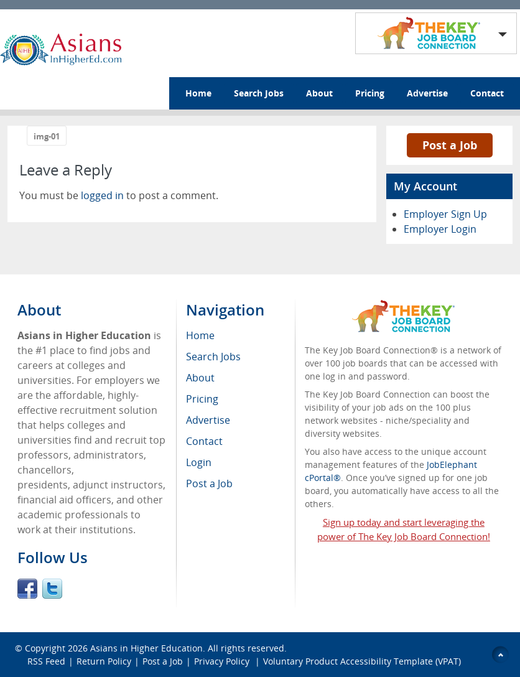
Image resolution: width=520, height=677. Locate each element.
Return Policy (104, 661)
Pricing (369, 93)
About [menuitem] (200, 378)
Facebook (27, 589)
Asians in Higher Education (146, 648)
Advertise (427, 93)
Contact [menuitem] (204, 441)
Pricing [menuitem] (202, 399)
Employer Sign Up (445, 214)
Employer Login (440, 229)
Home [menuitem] (200, 335)
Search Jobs (259, 93)
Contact (487, 93)
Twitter (52, 589)
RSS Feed (46, 661)
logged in (102, 195)
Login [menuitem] (198, 462)
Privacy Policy (223, 661)
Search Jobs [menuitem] (213, 356)
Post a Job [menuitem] (209, 483)
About (319, 93)
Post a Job (449, 145)
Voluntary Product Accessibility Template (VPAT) (362, 661)
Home (198, 93)
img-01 (47, 136)
